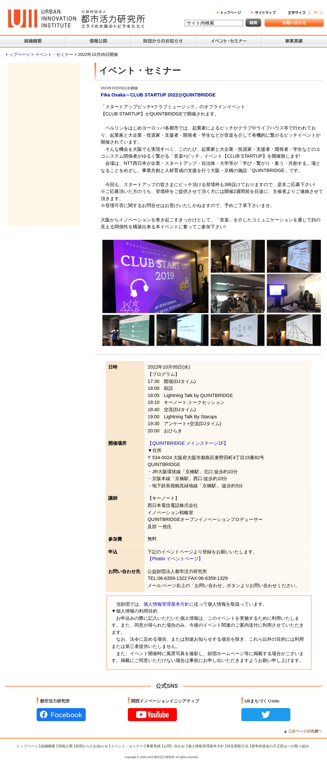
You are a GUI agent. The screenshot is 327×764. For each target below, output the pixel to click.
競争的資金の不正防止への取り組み (280, 746)
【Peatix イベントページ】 (175, 558)
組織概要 (48, 746)
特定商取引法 (238, 746)
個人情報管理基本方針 (166, 604)
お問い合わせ (174, 746)
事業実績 (153, 746)
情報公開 (65, 746)
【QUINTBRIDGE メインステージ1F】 (187, 443)
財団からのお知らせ (92, 746)
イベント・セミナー (55, 54)
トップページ (18, 54)
